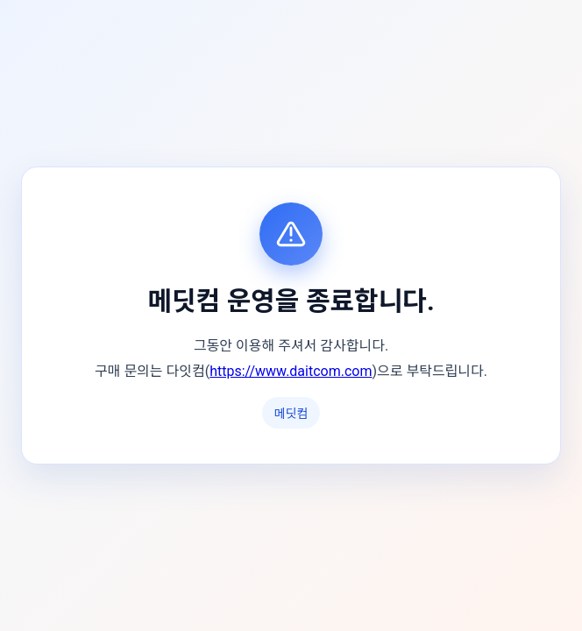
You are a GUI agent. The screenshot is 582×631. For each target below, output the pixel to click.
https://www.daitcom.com (290, 371)
